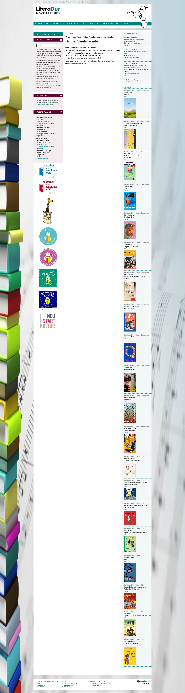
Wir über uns (41, 24)
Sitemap (86, 2)
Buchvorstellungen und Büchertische (100, 684)
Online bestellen (75, 24)
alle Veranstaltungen (132, 80)
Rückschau (129, 82)
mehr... (126, 45)
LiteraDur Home (70, 33)
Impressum (77, 2)
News (64, 681)
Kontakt (37, 2)
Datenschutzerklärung (62, 2)
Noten (90, 24)
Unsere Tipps (121, 24)
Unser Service (58, 24)
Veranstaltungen (104, 24)
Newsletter (46, 2)
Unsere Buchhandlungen (47, 681)
